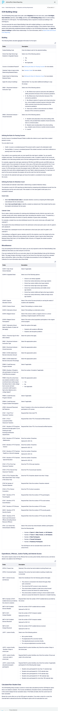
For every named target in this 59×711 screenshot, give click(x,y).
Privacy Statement (13, 710)
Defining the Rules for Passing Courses (34, 66)
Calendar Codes (28, 70)
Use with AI (51, 7)
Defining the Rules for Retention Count (34, 76)
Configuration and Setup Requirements (24, 7)
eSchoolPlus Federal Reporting (14, 2)
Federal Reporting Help (10, 7)
